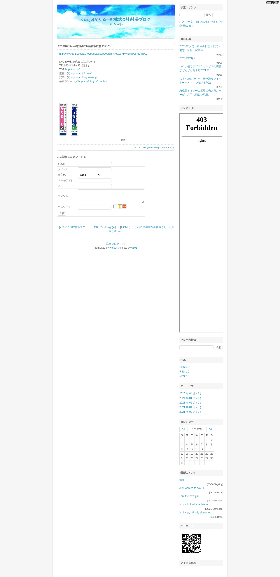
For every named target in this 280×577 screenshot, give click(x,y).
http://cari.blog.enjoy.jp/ (83, 77)
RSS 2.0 (184, 376)
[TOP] (182, 21)
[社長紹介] (216, 21)
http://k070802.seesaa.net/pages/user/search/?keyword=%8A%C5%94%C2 (103, 53)
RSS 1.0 (184, 371)
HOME (125, 227)
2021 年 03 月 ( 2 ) (190, 411)
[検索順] (204, 21)
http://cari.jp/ (72, 69)
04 (183, 429)
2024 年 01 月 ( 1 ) (190, 398)
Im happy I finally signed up (195, 512)
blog (156, 147)
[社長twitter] (186, 25)
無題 (182, 480)
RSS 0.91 (185, 367)
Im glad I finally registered (194, 504)
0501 (134, 247)
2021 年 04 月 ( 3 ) (190, 407)
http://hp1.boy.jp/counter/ (92, 81)
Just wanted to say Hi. (192, 488)
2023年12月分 (187, 58)
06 (210, 429)
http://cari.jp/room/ (80, 73)
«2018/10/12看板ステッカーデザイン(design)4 (87, 227)
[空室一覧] (193, 21)
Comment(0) (167, 147)
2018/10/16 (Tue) (143, 147)
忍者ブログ (112, 243)
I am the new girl (189, 496)
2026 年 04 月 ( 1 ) (190, 393)
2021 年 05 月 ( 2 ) (190, 402)
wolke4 (114, 247)
